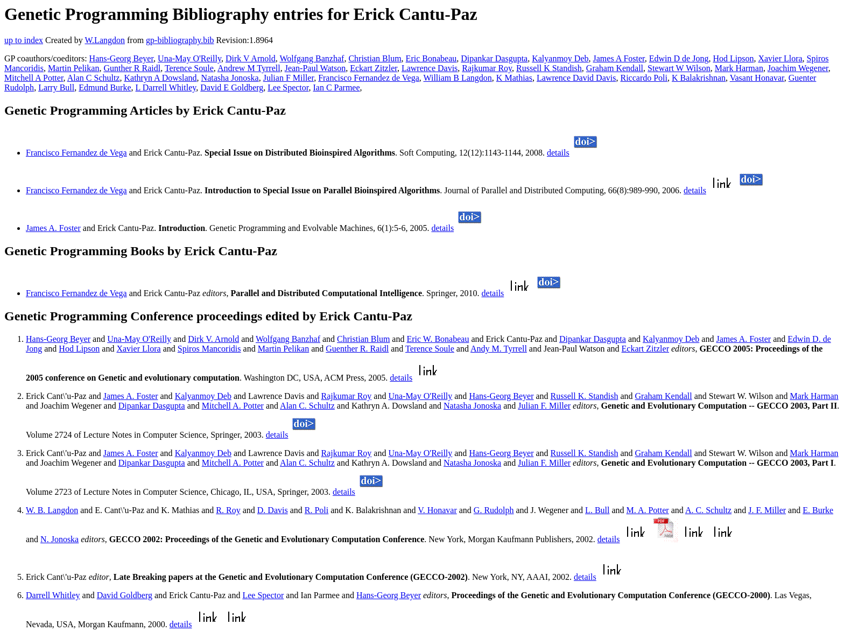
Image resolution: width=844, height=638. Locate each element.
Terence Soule (189, 68)
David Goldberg (124, 595)
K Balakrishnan (699, 77)
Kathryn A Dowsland (160, 77)
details (558, 152)
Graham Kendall (614, 68)
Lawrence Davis (430, 68)
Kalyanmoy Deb (560, 58)
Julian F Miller (288, 77)
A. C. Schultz (708, 510)
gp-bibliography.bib (180, 40)
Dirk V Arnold (251, 58)
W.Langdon (105, 40)
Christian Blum (374, 58)
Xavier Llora (780, 58)
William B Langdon (458, 77)
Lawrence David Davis (576, 77)
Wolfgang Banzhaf (311, 58)
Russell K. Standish (584, 396)
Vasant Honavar (757, 77)
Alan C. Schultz (307, 405)
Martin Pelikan (74, 68)
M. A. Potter (648, 510)
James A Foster (619, 58)
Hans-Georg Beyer (121, 58)
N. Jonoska (59, 539)
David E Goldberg (231, 87)
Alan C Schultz (93, 77)
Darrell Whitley (53, 595)
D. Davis (272, 510)
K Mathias (514, 77)
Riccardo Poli (643, 77)
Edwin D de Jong (679, 58)
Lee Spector (288, 87)
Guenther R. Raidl (357, 348)
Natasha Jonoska (230, 77)
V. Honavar (437, 510)
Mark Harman (739, 68)
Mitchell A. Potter (233, 405)
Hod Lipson (733, 58)
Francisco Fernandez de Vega (368, 77)
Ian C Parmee (336, 87)
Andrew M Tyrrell (248, 68)
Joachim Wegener (798, 68)
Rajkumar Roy (487, 68)
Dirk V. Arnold (213, 338)
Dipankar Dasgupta (494, 58)
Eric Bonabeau (431, 58)
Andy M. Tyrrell (498, 348)
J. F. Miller (767, 510)
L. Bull (597, 510)
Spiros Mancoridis (209, 348)
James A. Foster (53, 228)
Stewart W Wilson (679, 68)
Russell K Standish (549, 68)
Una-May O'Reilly (189, 58)
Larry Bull (56, 87)
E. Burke (818, 510)
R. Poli (316, 510)
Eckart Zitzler (373, 68)
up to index (23, 40)
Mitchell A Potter (34, 77)
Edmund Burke (105, 87)
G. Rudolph (494, 510)
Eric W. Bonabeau (437, 338)
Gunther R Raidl (131, 68)
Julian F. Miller (544, 405)
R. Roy (228, 510)
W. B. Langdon (52, 510)
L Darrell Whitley (166, 87)
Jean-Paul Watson (315, 68)
